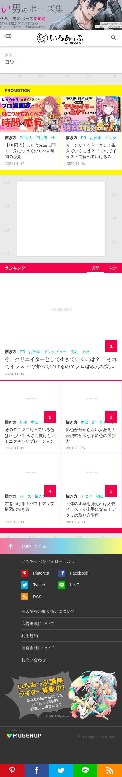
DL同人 (26, 138)
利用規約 (29, 635)
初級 (74, 351)
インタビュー (55, 351)
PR (83, 138)
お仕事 (95, 138)
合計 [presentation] (113, 268)
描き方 (10, 138)
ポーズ (25, 496)
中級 (85, 351)
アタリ (86, 496)
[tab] (95, 268)
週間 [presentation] (95, 268)
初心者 (42, 138)
